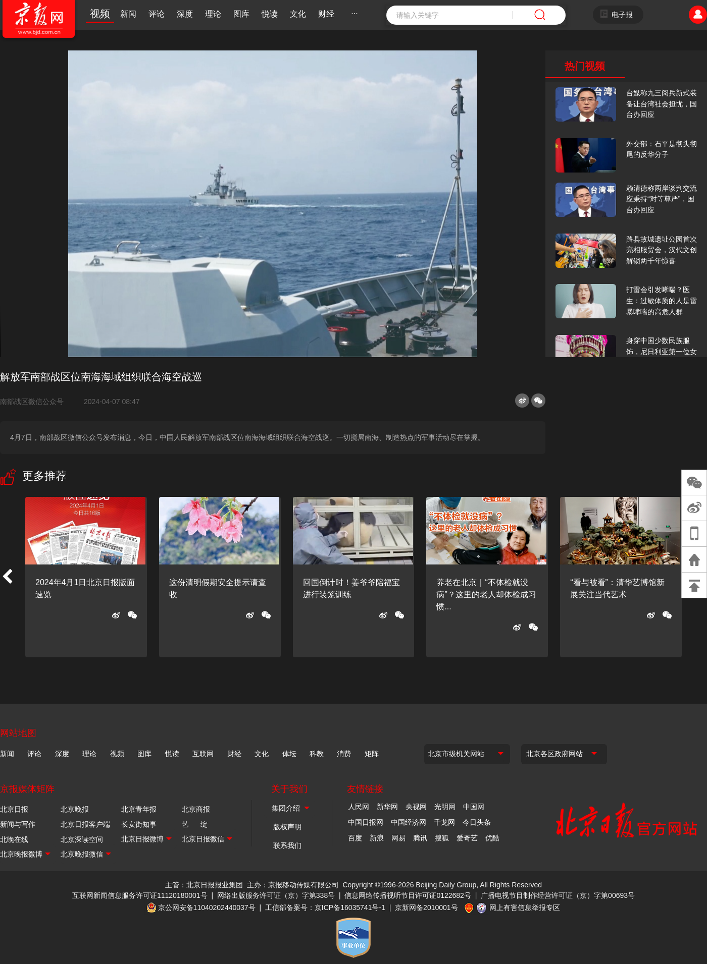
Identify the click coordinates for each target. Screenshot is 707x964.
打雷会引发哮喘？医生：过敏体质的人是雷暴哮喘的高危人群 (661, 300)
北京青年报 (139, 809)
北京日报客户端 (85, 824)
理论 (213, 14)
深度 (185, 14)
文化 (298, 14)
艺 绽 (195, 824)
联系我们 (287, 845)
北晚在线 (14, 839)
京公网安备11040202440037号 (207, 907)
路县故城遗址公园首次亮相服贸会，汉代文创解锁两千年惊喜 (661, 250)
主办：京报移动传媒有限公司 (293, 885)
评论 (156, 14)
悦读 (270, 14)
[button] (7, 577)
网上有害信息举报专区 (524, 907)
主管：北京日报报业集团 (204, 885)
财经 (326, 14)
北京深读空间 (82, 839)
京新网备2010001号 (426, 907)
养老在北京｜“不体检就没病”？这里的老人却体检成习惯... (486, 594)
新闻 (128, 14)
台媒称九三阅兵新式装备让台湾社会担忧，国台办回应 (661, 104)
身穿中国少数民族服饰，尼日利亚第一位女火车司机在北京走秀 (661, 351)
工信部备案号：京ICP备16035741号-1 (325, 907)
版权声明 (287, 827)
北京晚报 (75, 809)
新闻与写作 (17, 824)
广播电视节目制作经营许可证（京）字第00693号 (558, 895)
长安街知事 (139, 824)
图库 (241, 14)
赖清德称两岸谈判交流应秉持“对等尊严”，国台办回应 (661, 199)
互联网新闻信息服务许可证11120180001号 (140, 895)
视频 (100, 13)
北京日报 (14, 809)
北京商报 (196, 809)
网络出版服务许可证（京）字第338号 (276, 895)
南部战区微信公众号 (36, 402)
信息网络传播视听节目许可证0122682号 (407, 895)
